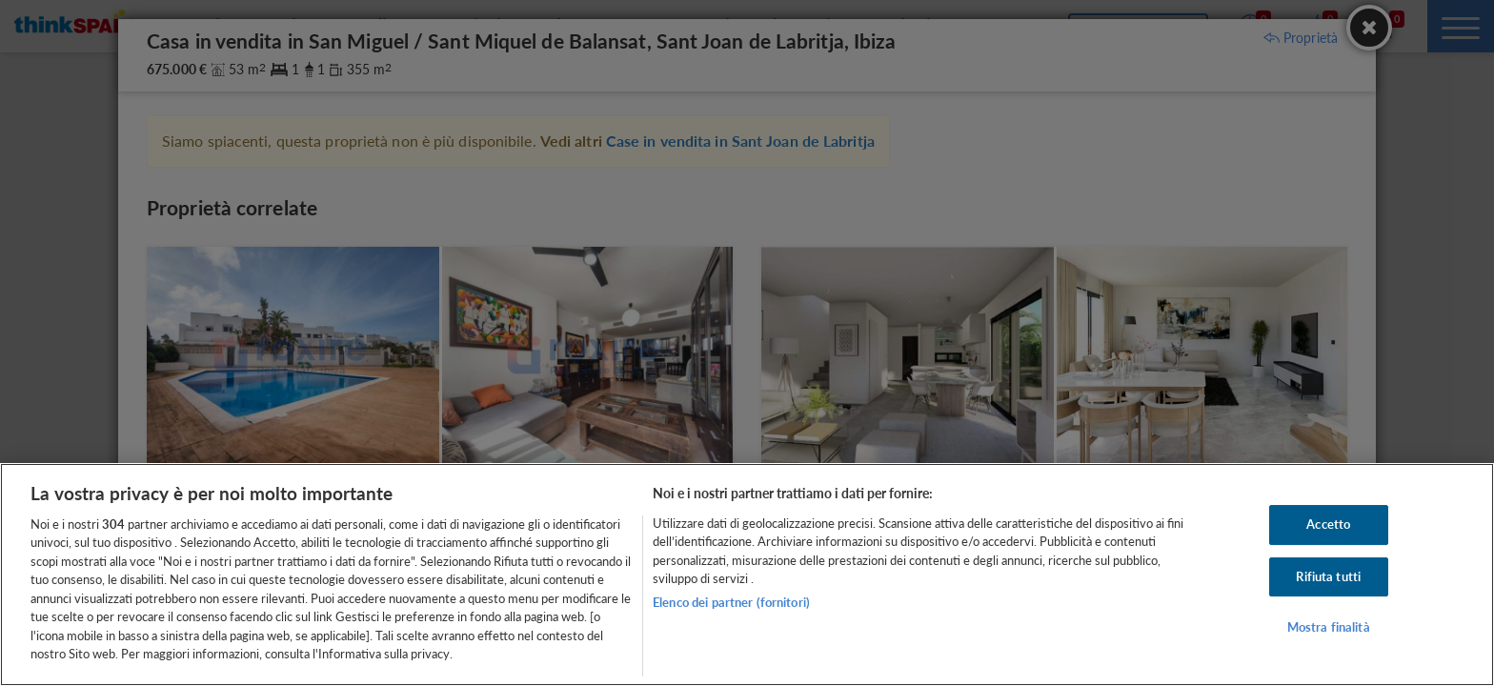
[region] (747, 574)
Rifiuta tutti (1328, 576)
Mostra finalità (1328, 627)
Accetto (1328, 524)
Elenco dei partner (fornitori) (731, 602)
